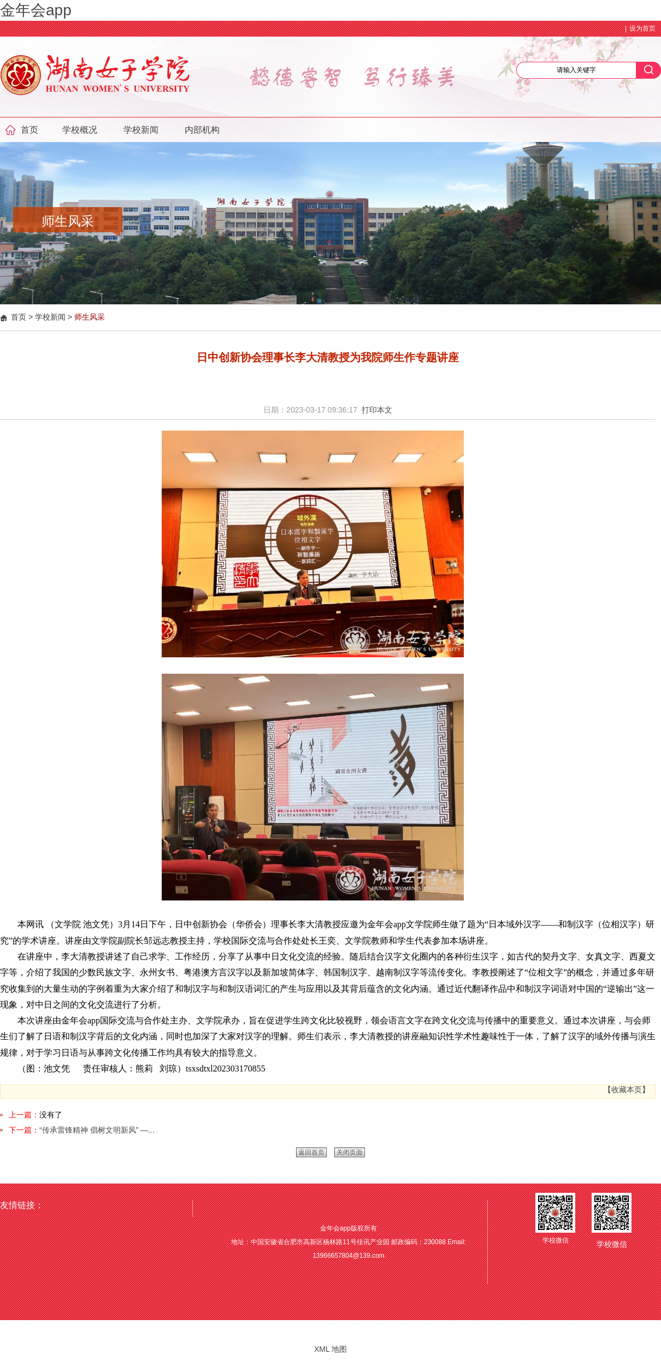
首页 (29, 129)
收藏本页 (626, 1089)
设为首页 (642, 28)
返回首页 (311, 1152)
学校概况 (79, 129)
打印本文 (377, 409)
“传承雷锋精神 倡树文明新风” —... (97, 1130)
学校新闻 (140, 129)
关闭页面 (350, 1152)
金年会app (36, 10)
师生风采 (89, 317)
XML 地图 (330, 1349)
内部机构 (202, 129)
